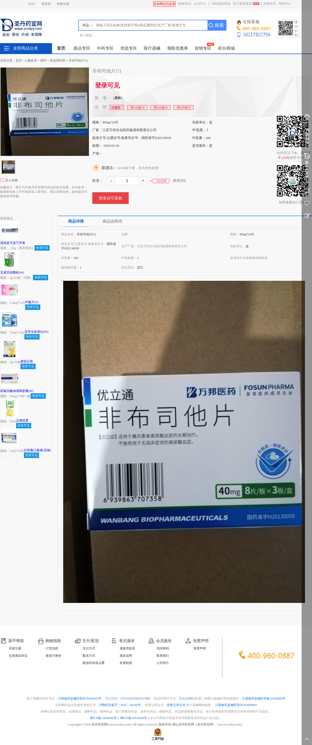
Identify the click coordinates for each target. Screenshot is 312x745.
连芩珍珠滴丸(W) (36, 332)
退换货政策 (127, 648)
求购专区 (270, 3)
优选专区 (128, 48)
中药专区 (105, 48)
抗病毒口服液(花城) (37, 450)
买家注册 (15, 648)
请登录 (46, 4)
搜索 (219, 25)
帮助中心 (285, 3)
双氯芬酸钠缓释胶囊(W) (16, 391)
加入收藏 (11, 180)
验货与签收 (53, 655)
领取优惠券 (177, 48)
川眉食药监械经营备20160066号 (263, 698)
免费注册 (63, 4)
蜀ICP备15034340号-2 (135, 718)
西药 (43, 60)
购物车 (184, 3)
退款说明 (126, 655)
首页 (61, 48)
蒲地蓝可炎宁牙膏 (12, 243)
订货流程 (52, 648)
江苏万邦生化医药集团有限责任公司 (129, 130)
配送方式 (89, 655)
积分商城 (226, 48)
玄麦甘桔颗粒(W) (12, 272)
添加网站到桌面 (164, 4)
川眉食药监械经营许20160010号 (80, 698)
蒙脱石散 (27, 361)
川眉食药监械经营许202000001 (236, 705)
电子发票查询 (242, 3)
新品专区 (82, 48)
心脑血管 (30, 60)
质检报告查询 (221, 3)
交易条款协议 (18, 655)
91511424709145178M (136, 698)
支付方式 (89, 648)
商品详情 (76, 221)
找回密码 (163, 648)
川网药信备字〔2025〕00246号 (120, 705)
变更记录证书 (176, 705)
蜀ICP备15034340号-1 (104, 718)
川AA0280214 (188, 698)
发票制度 (126, 663)
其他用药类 (57, 60)
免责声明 (199, 648)
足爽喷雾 (22, 420)
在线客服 (248, 22)
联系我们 (163, 655)
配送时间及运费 (94, 663)
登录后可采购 (110, 198)
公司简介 (163, 663)
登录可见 (107, 85)
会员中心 (200, 3)
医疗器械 (152, 48)
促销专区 (203, 48)
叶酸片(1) (31, 302)
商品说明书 (112, 221)
